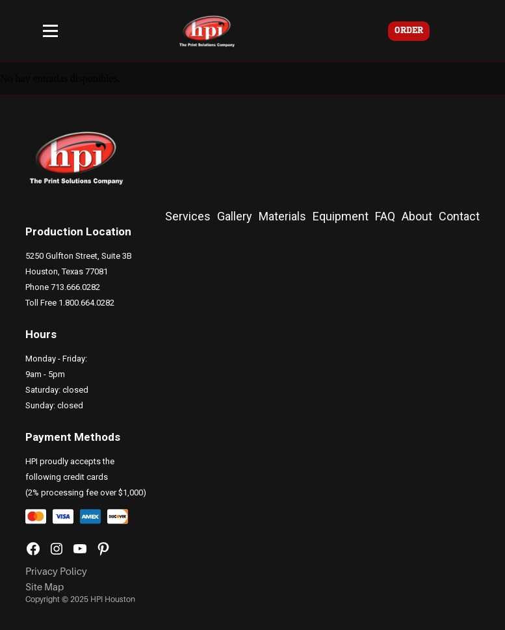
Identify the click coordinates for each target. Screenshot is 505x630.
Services (188, 216)
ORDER (409, 31)
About (417, 216)
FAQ (385, 216)
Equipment (341, 216)
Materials (282, 216)
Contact (459, 216)
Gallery (234, 216)
